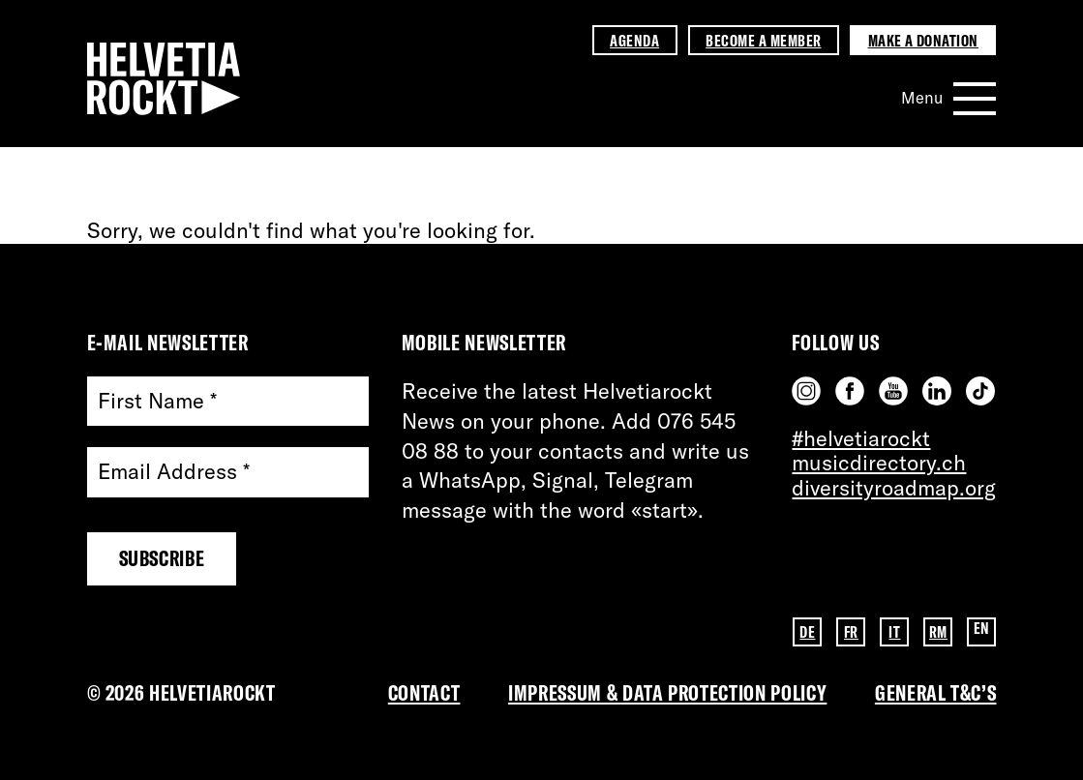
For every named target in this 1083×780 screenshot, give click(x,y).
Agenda (634, 40)
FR (851, 630)
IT (894, 630)
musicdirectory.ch (879, 462)
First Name (157, 401)
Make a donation (923, 40)
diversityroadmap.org (894, 487)
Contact (424, 692)
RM (938, 630)
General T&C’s (936, 692)
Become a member (763, 40)
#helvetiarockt (861, 438)
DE (807, 630)
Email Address (174, 472)
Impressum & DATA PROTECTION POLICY (667, 692)
